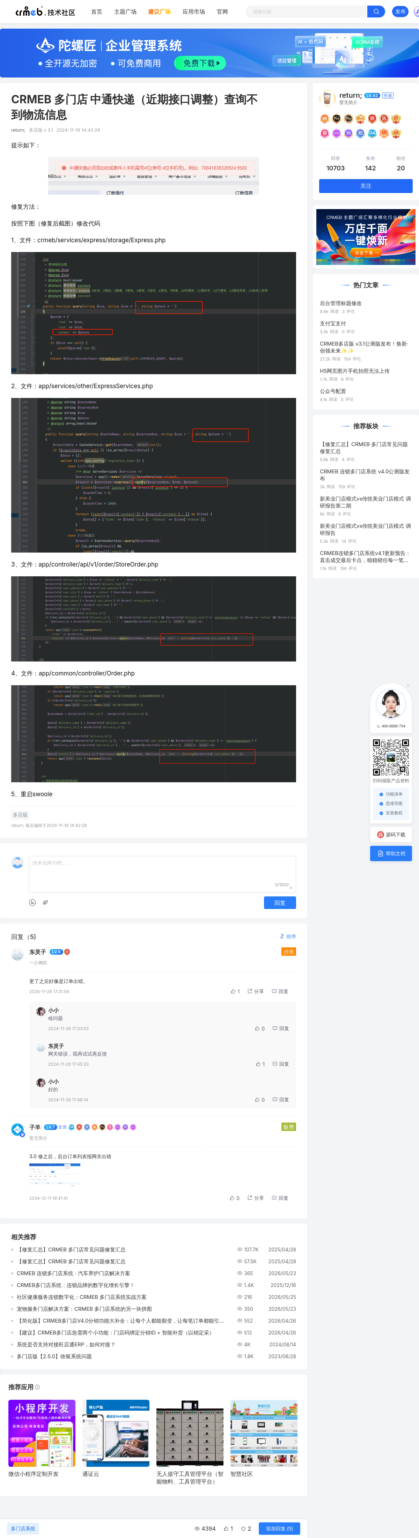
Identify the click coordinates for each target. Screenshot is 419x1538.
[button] (287, 936)
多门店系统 (23, 1528)
